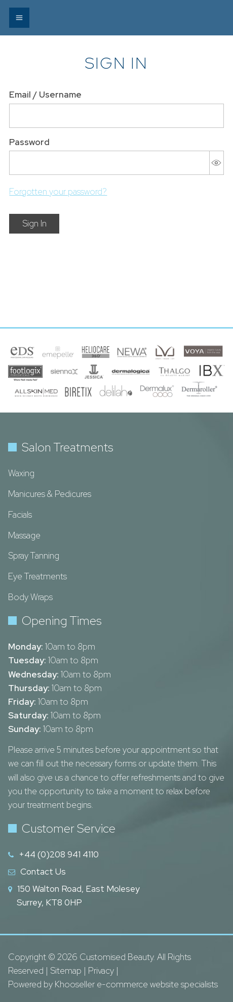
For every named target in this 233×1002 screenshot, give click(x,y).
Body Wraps (30, 597)
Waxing (21, 473)
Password (29, 142)
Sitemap (66, 970)
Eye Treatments (37, 576)
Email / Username (45, 94)
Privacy (101, 970)
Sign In (34, 223)
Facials (20, 514)
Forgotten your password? (58, 191)
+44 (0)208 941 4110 (59, 854)
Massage (24, 535)
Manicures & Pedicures (49, 493)
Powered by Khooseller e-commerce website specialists (113, 984)
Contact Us (43, 871)
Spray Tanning (33, 555)
